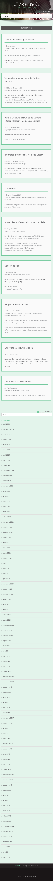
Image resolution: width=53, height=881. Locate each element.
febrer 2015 (7, 816)
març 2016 (6, 764)
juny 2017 (6, 728)
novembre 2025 (8, 429)
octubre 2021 (7, 558)
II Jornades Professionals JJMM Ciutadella (25, 222)
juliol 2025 (6, 445)
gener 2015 (7, 821)
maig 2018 (6, 708)
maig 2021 (6, 563)
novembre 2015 (8, 780)
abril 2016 (6, 759)
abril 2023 (6, 506)
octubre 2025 (7, 434)
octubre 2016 (7, 749)
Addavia (33, 876)
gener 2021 (7, 579)
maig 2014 (6, 857)
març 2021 (6, 574)
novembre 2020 (8, 584)
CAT (39, 11)
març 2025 (6, 460)
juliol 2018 (6, 697)
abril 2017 (6, 739)
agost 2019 (7, 641)
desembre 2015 (8, 775)
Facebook (18, 873)
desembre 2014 (8, 826)
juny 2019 (6, 651)
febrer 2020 (7, 615)
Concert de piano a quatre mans (19, 39)
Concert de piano (13, 266)
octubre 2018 (7, 687)
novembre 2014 (8, 831)
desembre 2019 (8, 625)
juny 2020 (6, 610)
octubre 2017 (7, 723)
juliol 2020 (6, 604)
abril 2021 (6, 568)
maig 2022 (6, 548)
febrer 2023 (7, 517)
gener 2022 (7, 553)
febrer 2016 (7, 769)
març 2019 (6, 666)
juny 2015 (6, 800)
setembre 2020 (8, 594)
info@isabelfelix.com (30, 866)
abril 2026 (6, 424)
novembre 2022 (8, 522)
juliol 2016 (6, 754)
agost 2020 (7, 599)
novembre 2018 (8, 682)
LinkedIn (26, 873)
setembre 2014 (8, 842)
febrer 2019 (7, 671)
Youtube (34, 874)
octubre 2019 (7, 630)
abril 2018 (6, 713)
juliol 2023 (6, 491)
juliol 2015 (6, 795)
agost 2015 (7, 790)
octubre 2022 (7, 527)
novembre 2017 (8, 718)
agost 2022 (7, 537)
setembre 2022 (8, 532)
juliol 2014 (6, 847)
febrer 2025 (7, 465)
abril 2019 (6, 661)
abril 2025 (6, 455)
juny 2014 (6, 852)
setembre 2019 (8, 635)
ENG (49, 11)
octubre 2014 (7, 836)
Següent (47, 411)
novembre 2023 (8, 486)
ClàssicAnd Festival (11, 60)
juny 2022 (6, 543)
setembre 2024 (8, 476)
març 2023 (6, 512)
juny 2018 (6, 702)
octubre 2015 (7, 785)
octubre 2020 (7, 589)
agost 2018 (7, 692)
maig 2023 (6, 501)
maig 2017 (6, 733)
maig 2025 (6, 450)
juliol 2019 (6, 646)
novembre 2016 (8, 744)
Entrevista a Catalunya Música (19, 348)
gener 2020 (7, 620)
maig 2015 (6, 806)
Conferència (10, 188)
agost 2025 (7, 439)
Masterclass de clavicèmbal (18, 381)
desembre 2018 (8, 677)
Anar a (5, 16)
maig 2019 (6, 656)
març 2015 (6, 811)
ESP (44, 11)
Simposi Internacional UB (16, 304)
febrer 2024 (7, 481)
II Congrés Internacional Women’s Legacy (24, 154)
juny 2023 (6, 496)
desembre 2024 (8, 470)
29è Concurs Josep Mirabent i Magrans (18, 135)
